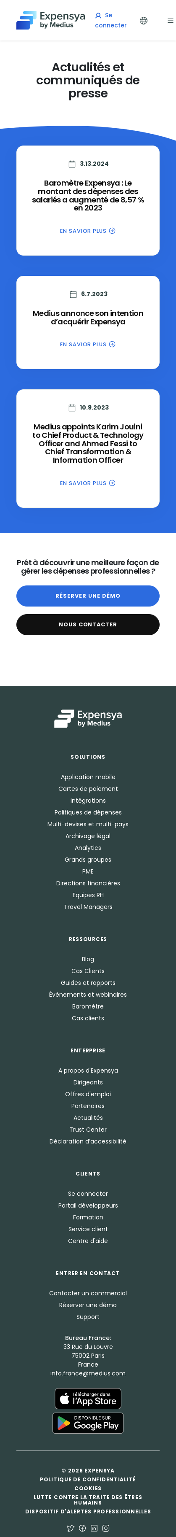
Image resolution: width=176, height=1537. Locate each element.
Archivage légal (88, 836)
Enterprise (88, 1050)
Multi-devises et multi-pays (88, 824)
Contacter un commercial (88, 1293)
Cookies (88, 1488)
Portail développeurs (88, 1205)
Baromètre (88, 1006)
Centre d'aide (88, 1241)
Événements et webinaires (88, 994)
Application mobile (88, 777)
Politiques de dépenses (88, 812)
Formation (88, 1217)
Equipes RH (88, 895)
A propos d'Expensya (88, 1070)
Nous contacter (88, 624)
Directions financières (88, 883)
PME (88, 871)
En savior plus (88, 230)
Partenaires (88, 1106)
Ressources (88, 939)
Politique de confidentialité (88, 1479)
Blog (88, 959)
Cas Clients (88, 971)
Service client (88, 1229)
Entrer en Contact (88, 1273)
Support (88, 1317)
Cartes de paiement (88, 789)
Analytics (88, 848)
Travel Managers (88, 907)
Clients (88, 1173)
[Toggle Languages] (144, 20)
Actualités (88, 1118)
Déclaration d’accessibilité (88, 1141)
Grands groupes (88, 859)
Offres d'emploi (88, 1094)
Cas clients (88, 1018)
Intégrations (88, 800)
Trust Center (88, 1129)
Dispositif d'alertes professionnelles (88, 1511)
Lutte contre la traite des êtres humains (88, 1499)
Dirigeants (88, 1082)
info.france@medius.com (88, 1373)
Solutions (88, 756)
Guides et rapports (88, 983)
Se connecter (88, 1193)
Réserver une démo (87, 595)
